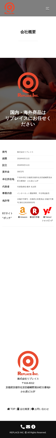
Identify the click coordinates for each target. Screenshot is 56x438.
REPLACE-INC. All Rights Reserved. (28, 432)
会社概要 (23, 409)
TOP (11, 409)
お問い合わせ (40, 409)
